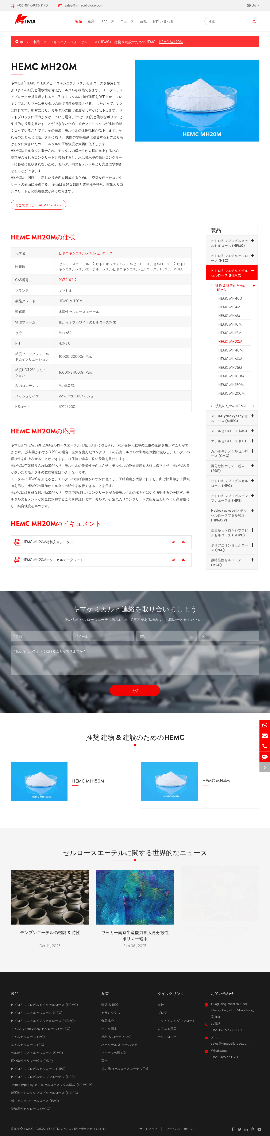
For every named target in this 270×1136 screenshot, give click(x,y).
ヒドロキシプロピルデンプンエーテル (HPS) (229, 498)
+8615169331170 (224, 1056)
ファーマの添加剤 (114, 1052)
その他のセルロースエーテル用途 (125, 1068)
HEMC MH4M (229, 306)
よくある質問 (167, 1028)
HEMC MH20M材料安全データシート (47, 542)
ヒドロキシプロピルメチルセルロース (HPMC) (229, 243)
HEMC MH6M (229, 315)
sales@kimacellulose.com (84, 5)
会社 (143, 20)
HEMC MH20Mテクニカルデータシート (48, 560)
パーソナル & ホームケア (119, 1044)
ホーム (25, 41)
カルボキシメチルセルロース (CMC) (229, 453)
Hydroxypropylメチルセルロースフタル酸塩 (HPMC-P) (229, 515)
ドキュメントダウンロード (177, 1020)
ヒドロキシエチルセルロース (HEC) (229, 258)
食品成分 (107, 1020)
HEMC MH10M (230, 323)
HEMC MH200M (231, 393)
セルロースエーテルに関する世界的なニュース (135, 855)
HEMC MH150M (231, 384)
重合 (104, 1060)
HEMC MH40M (230, 349)
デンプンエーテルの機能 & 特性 (50, 928)
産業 (91, 20)
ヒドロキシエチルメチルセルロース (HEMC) (77, 41)
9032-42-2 (68, 283)
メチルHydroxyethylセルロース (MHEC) (229, 418)
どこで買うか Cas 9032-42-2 (38, 204)
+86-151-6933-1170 (32, 5)
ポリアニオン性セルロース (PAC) (229, 547)
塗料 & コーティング (116, 1036)
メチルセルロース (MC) (229, 430)
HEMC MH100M (231, 375)
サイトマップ (148, 1128)
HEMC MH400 (230, 298)
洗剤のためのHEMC (230, 405)
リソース (107, 20)
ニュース (127, 20)
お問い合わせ (163, 20)
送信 (135, 686)
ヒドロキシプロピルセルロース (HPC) (229, 483)
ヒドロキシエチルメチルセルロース (86, 256)
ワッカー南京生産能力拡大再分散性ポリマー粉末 (135, 931)
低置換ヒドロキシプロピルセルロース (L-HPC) (229, 532)
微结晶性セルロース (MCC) (226, 562)
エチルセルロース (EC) (228, 440)
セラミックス (110, 1012)
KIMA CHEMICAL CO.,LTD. (41, 1128)
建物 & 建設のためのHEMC (134, 41)
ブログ (162, 1012)
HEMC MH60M (230, 358)
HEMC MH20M (171, 41)
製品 (78, 20)
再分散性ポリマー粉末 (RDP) (228, 468)
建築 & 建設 (109, 1004)
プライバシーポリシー (181, 1128)
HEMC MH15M (229, 332)
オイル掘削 (109, 1028)
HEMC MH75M (230, 367)
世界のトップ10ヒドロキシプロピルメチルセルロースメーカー (220, 931)
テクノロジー (167, 1036)
